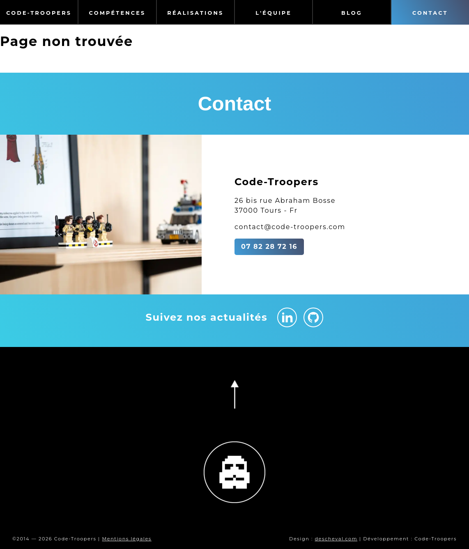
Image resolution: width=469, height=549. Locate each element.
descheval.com (336, 539)
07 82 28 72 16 (269, 246)
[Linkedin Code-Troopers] (287, 317)
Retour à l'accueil (34, 62)
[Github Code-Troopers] (313, 317)
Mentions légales (126, 539)
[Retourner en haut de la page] (234, 394)
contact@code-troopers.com (289, 227)
